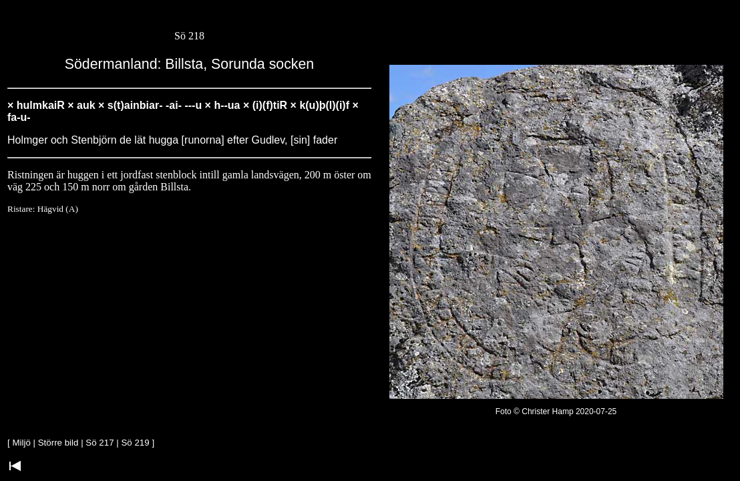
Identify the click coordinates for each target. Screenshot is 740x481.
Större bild (58, 443)
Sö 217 (99, 443)
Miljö (21, 443)
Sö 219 (135, 443)
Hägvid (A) (57, 209)
